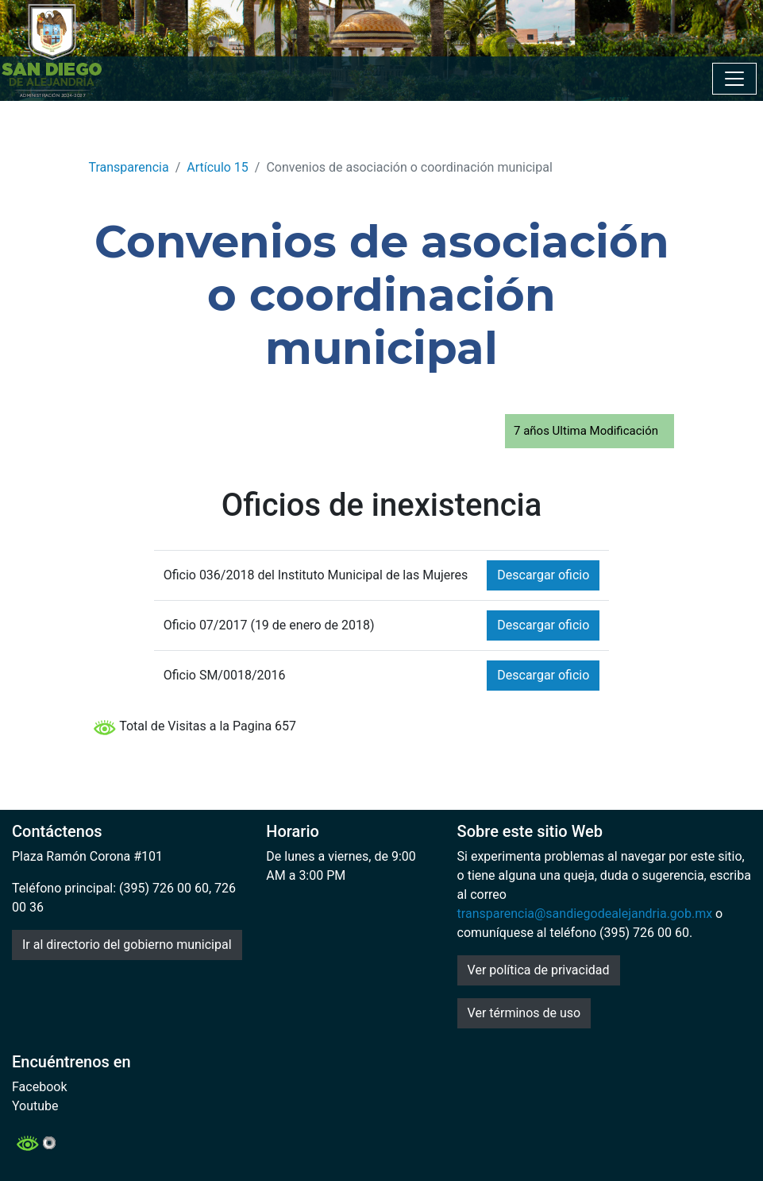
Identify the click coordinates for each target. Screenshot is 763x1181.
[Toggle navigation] (734, 79)
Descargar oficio (543, 575)
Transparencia (129, 167)
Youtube (35, 1105)
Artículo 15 (218, 167)
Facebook (39, 1086)
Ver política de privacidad (539, 970)
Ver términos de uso (524, 1012)
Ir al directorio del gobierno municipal (127, 944)
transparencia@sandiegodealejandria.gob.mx (585, 913)
